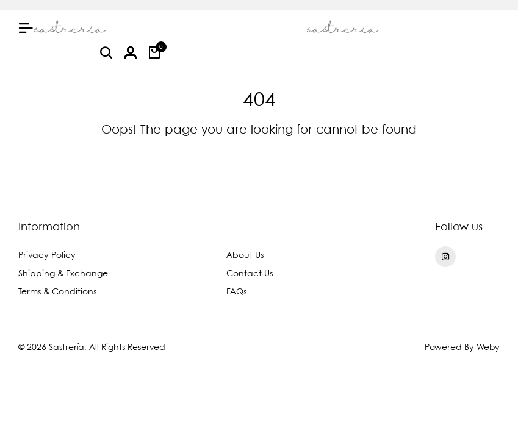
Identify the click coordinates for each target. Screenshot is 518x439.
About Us (245, 255)
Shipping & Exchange (63, 273)
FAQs (236, 292)
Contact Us (249, 273)
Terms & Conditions (57, 292)
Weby (488, 347)
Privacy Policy (47, 255)
